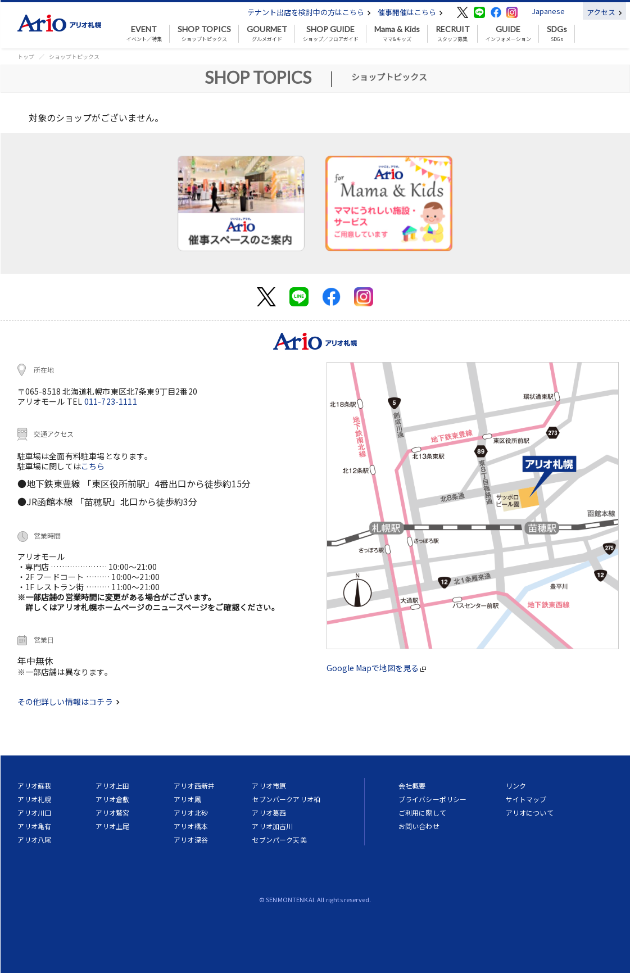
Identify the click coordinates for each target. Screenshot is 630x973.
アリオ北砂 (191, 812)
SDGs (557, 34)
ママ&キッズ (397, 34)
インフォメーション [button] (508, 34)
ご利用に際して (422, 812)
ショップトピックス (204, 34)
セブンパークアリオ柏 (286, 799)
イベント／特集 (144, 34)
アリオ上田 (113, 785)
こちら (93, 466)
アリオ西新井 (194, 785)
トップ (25, 56)
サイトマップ (526, 799)
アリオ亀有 (34, 826)
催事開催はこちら (410, 12)
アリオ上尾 (113, 826)
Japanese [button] (548, 11)
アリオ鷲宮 (113, 812)
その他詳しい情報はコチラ (68, 701)
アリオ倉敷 (113, 799)
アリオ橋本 (191, 826)
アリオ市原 (269, 785)
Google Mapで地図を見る (376, 667)
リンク (516, 785)
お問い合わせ (418, 826)
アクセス (604, 12)
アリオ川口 (34, 812)
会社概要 (412, 785)
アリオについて (530, 812)
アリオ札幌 (34, 799)
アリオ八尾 (34, 839)
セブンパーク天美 (279, 839)
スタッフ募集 (453, 34)
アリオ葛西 (269, 812)
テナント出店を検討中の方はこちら (309, 12)
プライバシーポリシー (432, 799)
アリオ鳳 (187, 799)
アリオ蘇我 (34, 785)
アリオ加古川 (272, 826)
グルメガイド (267, 34)
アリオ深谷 (191, 839)
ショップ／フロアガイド (331, 34)
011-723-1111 (110, 401)
